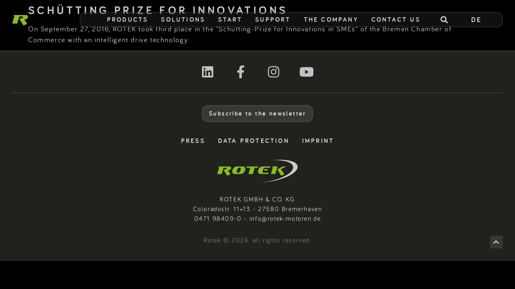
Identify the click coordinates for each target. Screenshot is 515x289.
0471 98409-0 (218, 218)
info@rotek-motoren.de (285, 218)
